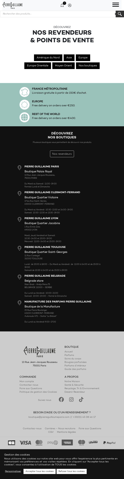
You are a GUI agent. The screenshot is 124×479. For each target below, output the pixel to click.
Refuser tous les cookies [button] (71, 471)
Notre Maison (72, 382)
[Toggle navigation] (116, 5)
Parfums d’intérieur (75, 366)
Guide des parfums (75, 369)
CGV (51, 432)
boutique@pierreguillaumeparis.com (49, 417)
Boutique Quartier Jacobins (42, 223)
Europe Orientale (37, 65)
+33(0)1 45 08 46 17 (84, 417)
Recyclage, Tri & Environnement (81, 388)
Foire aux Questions (31, 388)
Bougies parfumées (75, 362)
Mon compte (27, 382)
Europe (83, 57)
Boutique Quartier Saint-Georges (45, 252)
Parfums (69, 355)
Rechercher (120, 14)
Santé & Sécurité (74, 385)
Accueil (68, 352)
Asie (69, 57)
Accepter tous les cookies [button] (40, 471)
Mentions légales (66, 432)
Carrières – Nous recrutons (60, 429)
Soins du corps (72, 359)
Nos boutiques (88, 65)
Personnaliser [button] (13, 471)
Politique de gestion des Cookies (38, 392)
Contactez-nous (29, 385)
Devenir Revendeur (74, 392)
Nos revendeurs (62, 154)
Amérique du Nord (48, 57)
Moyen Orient (63, 65)
